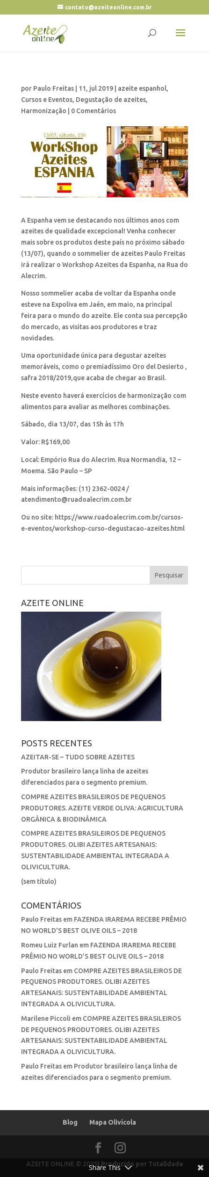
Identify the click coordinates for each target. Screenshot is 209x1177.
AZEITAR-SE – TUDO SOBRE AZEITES (78, 757)
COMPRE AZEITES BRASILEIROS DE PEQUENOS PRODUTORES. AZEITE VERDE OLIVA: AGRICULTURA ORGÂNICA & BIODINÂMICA (102, 808)
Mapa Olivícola (112, 1122)
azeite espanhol (142, 88)
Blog (70, 1122)
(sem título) (39, 881)
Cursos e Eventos (46, 99)
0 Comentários (93, 111)
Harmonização (43, 111)
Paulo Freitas (53, 88)
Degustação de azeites (111, 99)
